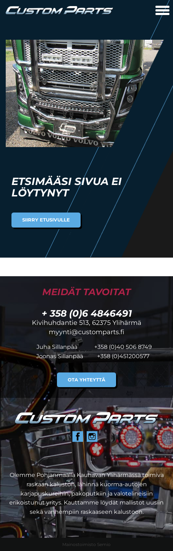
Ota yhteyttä (86, 379)
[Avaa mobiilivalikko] (162, 11)
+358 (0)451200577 (123, 356)
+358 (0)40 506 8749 (123, 346)
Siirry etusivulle (46, 220)
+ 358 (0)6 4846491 (87, 313)
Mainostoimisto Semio (86, 544)
